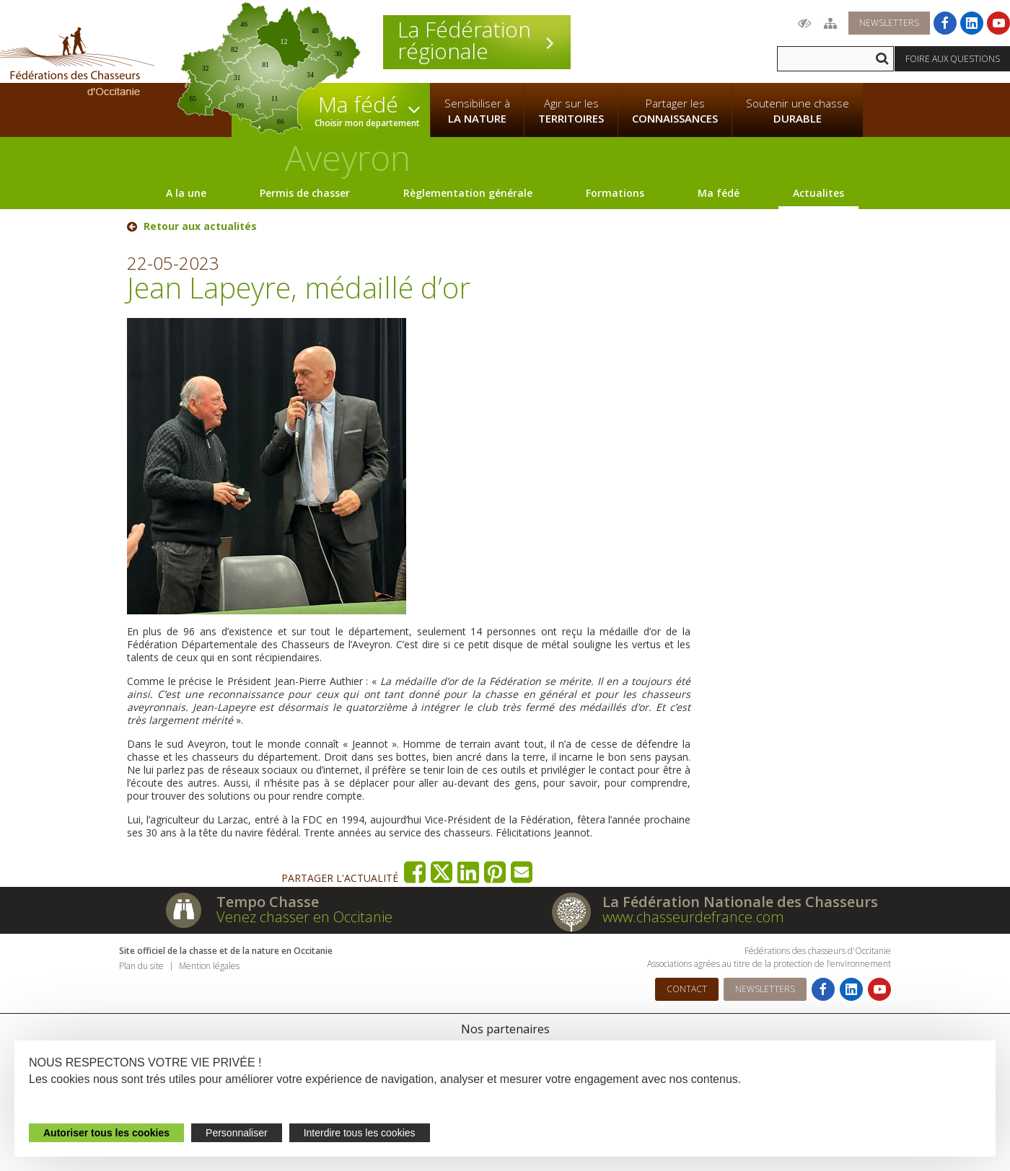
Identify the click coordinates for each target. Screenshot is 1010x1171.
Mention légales (209, 966)
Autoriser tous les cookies (106, 1133)
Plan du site (141, 966)
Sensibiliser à (477, 111)
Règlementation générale (467, 193)
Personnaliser (237, 1133)
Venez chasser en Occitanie (304, 917)
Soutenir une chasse (797, 111)
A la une (186, 193)
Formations (615, 193)
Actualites (818, 193)
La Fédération (477, 40)
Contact (687, 989)
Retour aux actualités (200, 226)
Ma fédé (718, 193)
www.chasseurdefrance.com (693, 917)
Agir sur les (571, 111)
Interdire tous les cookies (360, 1133)
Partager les (675, 111)
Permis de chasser (305, 193)
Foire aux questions (952, 59)
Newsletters (889, 23)
